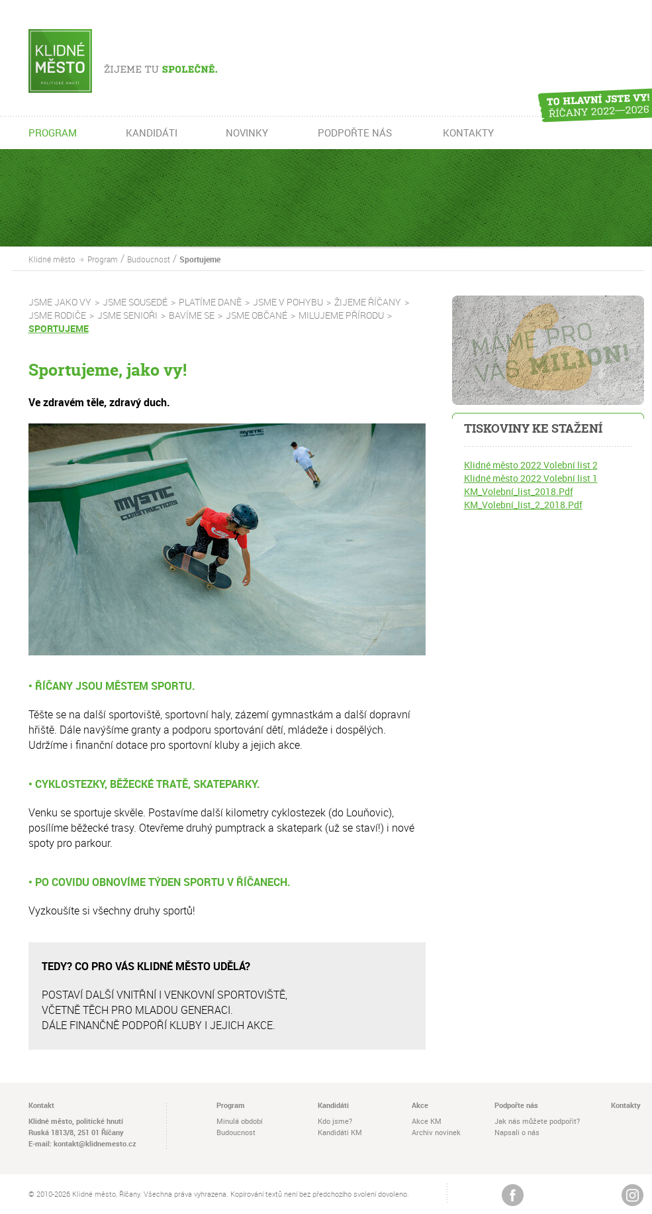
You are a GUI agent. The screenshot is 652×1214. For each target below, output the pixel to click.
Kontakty (626, 1105)
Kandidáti (333, 1105)
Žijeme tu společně (142, 61)
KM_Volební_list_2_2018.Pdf (523, 504)
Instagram (632, 1195)
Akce (420, 1105)
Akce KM (427, 1121)
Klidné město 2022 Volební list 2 (531, 465)
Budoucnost (148, 259)
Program (102, 259)
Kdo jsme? (335, 1121)
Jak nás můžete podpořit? (537, 1121)
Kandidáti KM (340, 1132)
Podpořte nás (516, 1105)
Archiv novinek (436, 1132)
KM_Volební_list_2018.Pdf (518, 491)
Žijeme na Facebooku (513, 1195)
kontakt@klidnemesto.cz (95, 1143)
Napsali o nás (516, 1132)
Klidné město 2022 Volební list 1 (531, 478)
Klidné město (51, 259)
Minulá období (239, 1121)
